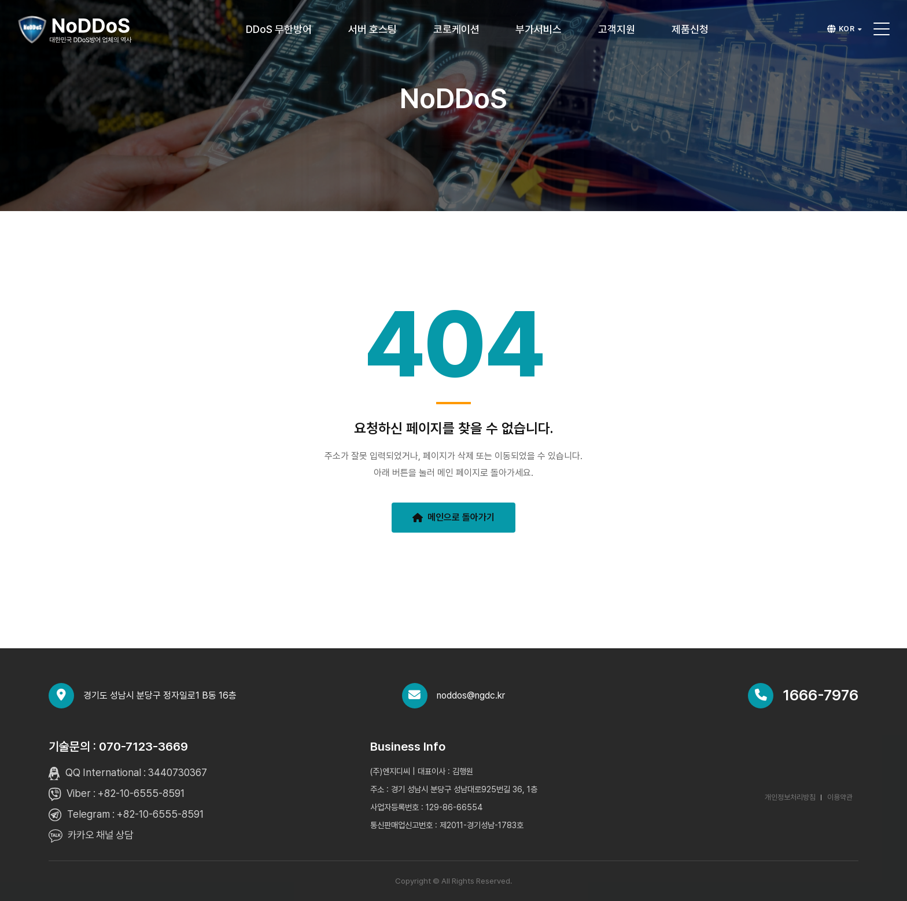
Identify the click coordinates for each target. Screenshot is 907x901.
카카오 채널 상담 (100, 835)
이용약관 (840, 797)
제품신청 (690, 29)
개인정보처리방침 (790, 797)
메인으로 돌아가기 (453, 517)
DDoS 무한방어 (279, 29)
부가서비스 (538, 29)
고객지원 (616, 29)
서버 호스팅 (372, 29)
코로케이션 (456, 29)
